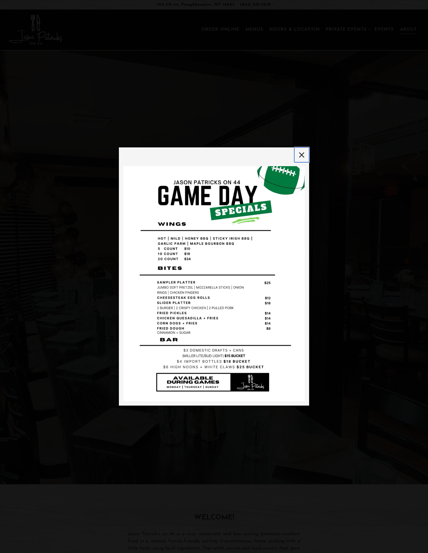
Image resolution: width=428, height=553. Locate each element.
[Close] (301, 154)
